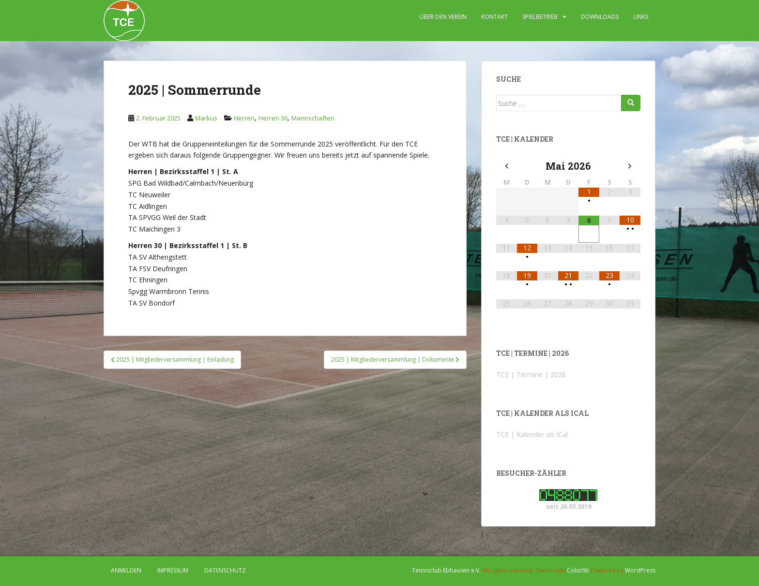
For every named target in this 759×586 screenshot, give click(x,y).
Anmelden (126, 570)
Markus (206, 118)
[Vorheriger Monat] (506, 166)
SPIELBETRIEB (540, 17)
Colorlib (578, 570)
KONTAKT (494, 17)
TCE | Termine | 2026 (531, 374)
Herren (244, 118)
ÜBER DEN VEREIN (443, 17)
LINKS (640, 17)
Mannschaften (312, 118)
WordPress (640, 570)
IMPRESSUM (172, 570)
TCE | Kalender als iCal (532, 434)
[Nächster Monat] (630, 166)
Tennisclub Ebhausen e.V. (446, 570)
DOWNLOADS (600, 17)
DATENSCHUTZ (225, 570)
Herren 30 (273, 118)
